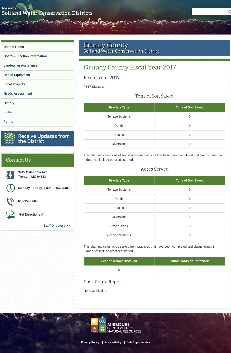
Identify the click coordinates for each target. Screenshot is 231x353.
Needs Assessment (18, 93)
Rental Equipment (17, 75)
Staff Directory (54, 225)
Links (8, 112)
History (9, 103)
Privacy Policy (90, 342)
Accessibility (113, 342)
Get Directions (31, 215)
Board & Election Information (25, 56)
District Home (14, 47)
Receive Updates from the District (27, 134)
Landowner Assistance (20, 65)
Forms (8, 121)
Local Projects (14, 84)
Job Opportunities (138, 342)
